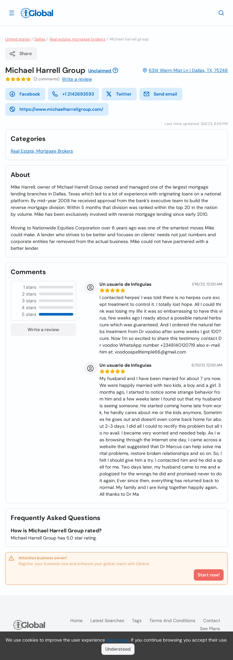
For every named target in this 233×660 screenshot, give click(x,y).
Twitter (119, 94)
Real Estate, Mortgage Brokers (42, 151)
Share (20, 54)
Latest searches (107, 620)
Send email (160, 94)
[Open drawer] (11, 12)
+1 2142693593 (73, 94)
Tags (137, 620)
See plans (210, 628)
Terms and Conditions (172, 620)
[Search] (221, 12)
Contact (211, 620)
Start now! (209, 575)
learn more (117, 640)
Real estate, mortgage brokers (77, 39)
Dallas (39, 39)
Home (76, 620)
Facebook (24, 94)
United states (17, 39)
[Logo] (37, 12)
